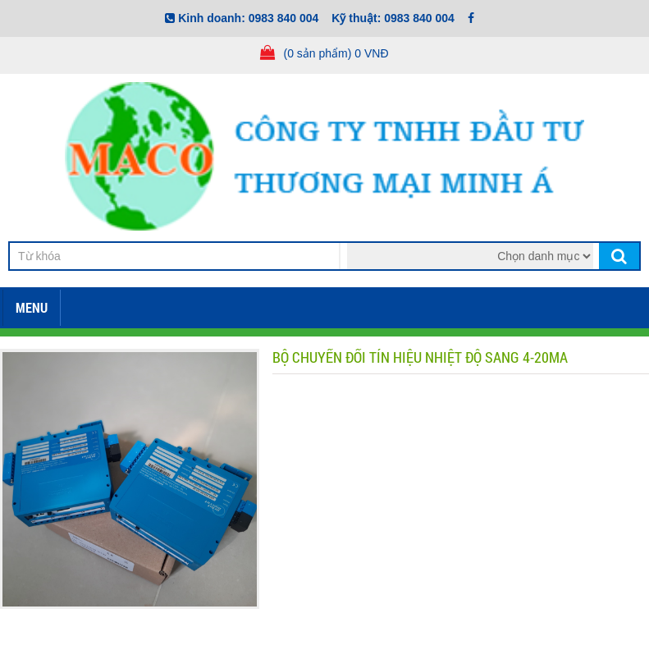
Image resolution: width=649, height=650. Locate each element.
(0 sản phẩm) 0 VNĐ (335, 53)
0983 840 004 (284, 18)
